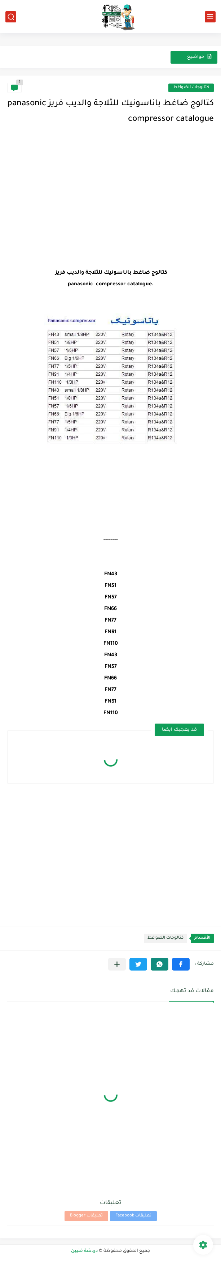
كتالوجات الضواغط (191, 87)
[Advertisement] (110, 211)
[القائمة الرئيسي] (210, 16)
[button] (181, 964)
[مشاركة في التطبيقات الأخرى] (117, 964)
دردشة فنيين (84, 1251)
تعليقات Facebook (133, 1216)
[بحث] (10, 16)
